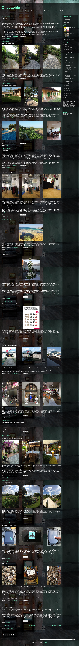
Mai (67, 88)
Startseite (31, 625)
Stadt (7, 80)
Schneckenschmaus (8, 564)
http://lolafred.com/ (6, 212)
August (67, 54)
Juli (67, 85)
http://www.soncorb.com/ (7, 117)
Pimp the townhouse (8, 43)
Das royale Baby (7, 607)
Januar (67, 95)
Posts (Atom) (10, 628)
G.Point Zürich (6, 380)
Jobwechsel (5, 151)
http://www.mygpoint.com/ (20, 413)
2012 (66, 97)
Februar (67, 93)
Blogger (45, 642)
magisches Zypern (7, 222)
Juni (67, 86)
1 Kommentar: (15, 36)
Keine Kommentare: (16, 247)
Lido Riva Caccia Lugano (9, 345)
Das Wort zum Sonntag (69, 39)
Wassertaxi (71, 33)
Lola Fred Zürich (7, 172)
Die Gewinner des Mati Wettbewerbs (13, 422)
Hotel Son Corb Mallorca (9, 85)
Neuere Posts (6, 625)
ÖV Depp (4, 18)
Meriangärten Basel (8, 483)
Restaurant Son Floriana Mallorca (12, 438)
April (67, 90)
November (68, 49)
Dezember (68, 47)
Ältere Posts (56, 625)
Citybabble (11, 7)
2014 (66, 44)
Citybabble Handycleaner (9, 525)
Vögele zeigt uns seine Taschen (11, 304)
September (68, 52)
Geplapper (8, 38)
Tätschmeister (6, 254)
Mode (6, 417)
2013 (66, 46)
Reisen (7, 145)
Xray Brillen (72, 27)
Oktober (67, 51)
